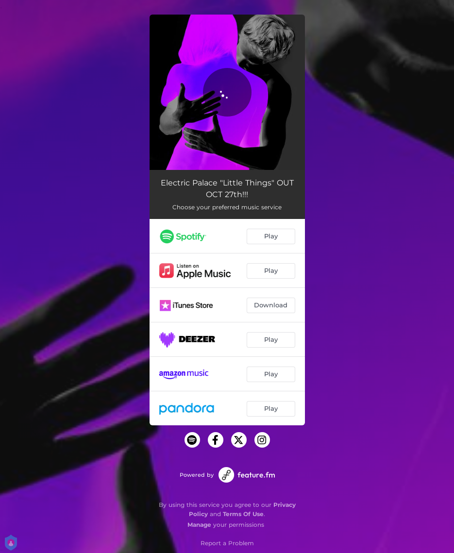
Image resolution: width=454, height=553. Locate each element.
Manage (199, 524)
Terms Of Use (243, 514)
